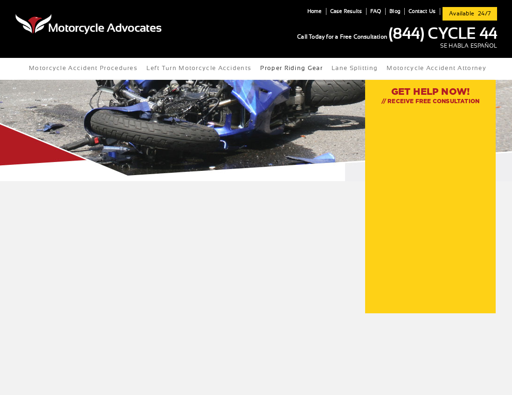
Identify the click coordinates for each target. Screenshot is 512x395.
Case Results (346, 11)
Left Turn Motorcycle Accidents (198, 68)
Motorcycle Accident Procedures (83, 68)
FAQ (375, 11)
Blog (394, 11)
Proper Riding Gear (291, 68)
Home (314, 11)
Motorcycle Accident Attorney (436, 68)
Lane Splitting (355, 68)
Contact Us (422, 11)
